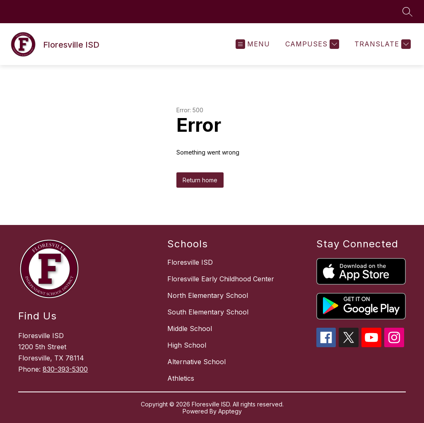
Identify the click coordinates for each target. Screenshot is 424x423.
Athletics (180, 378)
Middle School (189, 328)
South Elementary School (207, 312)
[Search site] (407, 12)
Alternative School (196, 362)
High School (186, 345)
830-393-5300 (65, 369)
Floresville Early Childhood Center (220, 279)
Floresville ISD (190, 262)
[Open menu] (253, 44)
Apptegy (230, 411)
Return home (200, 180)
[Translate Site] (381, 44)
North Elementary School (207, 295)
